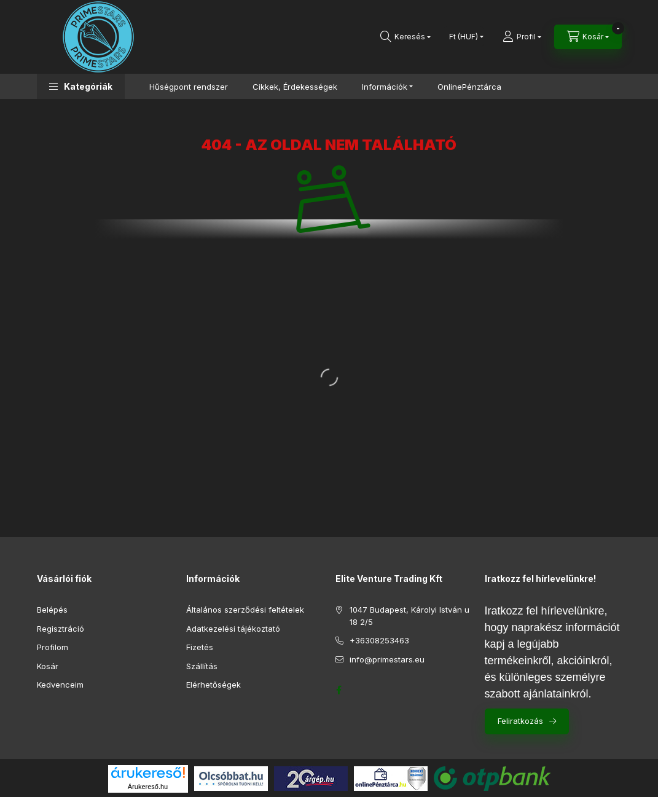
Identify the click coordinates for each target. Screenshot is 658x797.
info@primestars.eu (387, 659)
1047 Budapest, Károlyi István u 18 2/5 (409, 616)
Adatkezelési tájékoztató (233, 629)
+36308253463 (379, 640)
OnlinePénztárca (469, 87)
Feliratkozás (520, 721)
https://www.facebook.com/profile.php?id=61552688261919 (339, 690)
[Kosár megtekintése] (588, 37)
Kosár (47, 666)
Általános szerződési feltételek (245, 609)
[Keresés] (405, 37)
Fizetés (199, 647)
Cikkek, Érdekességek (295, 87)
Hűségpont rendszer (188, 87)
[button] (81, 86)
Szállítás (201, 666)
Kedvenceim (60, 684)
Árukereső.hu (148, 786)
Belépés (52, 609)
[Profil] (522, 37)
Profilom (52, 647)
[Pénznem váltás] (464, 36)
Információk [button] (384, 87)
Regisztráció (60, 629)
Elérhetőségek (213, 684)
